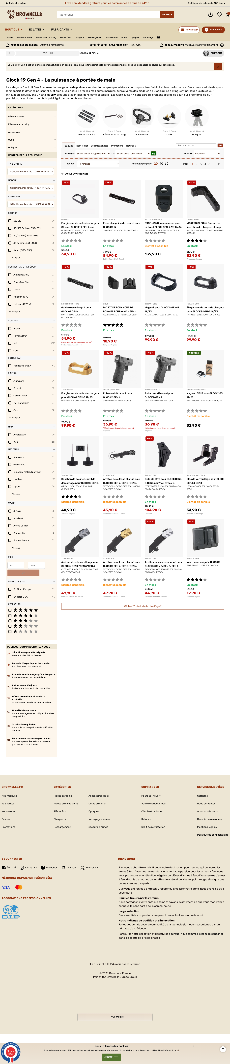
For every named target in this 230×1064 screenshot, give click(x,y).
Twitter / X (92, 860)
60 (166, 163)
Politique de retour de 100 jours (205, 3)
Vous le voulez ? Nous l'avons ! (27, 648)
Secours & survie (98, 819)
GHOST (106, 304)
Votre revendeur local (153, 796)
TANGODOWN (193, 219)
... (214, 164)
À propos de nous (206, 804)
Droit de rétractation (152, 819)
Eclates (6, 812)
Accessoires (127, 37)
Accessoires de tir (99, 788)
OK (51, 565)
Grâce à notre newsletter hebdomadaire (31, 695)
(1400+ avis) (125, 45)
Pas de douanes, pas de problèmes (29, 670)
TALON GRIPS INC (111, 390)
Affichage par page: (142, 163)
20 (156, 163)
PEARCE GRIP (193, 558)
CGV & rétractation (151, 804)
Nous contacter (204, 796)
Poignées (106, 431)
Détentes (148, 514)
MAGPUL (65, 219)
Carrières (200, 788)
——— (179, 37)
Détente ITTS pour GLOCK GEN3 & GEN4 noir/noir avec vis (162, 482)
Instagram (29, 860)
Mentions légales (205, 819)
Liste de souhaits (220, 15)
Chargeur (89, 37)
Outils (140, 37)
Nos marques (10, 788)
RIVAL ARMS (109, 219)
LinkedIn (71, 860)
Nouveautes (9, 804)
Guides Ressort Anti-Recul (113, 259)
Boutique (13, 29)
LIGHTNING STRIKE (70, 304)
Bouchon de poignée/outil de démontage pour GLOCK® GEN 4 (79, 482)
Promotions (216, 29)
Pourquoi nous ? (150, 788)
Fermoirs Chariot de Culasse (114, 514)
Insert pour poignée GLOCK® (205, 562)
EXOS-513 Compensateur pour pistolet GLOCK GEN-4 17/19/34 (162, 227)
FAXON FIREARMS (153, 219)
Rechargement (107, 37)
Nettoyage (168, 37)
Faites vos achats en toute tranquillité (31, 681)
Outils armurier (97, 796)
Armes (10, 37)
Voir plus (16, 258)
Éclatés (38, 29)
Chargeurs (57, 812)
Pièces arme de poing (52, 37)
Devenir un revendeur (208, 812)
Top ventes (8, 796)
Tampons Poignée (110, 345)
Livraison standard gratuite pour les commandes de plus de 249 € (106, 3)
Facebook (50, 860)
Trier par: (70, 163)
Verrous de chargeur (195, 259)
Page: (186, 163)
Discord (9, 860)
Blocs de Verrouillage (195, 514)
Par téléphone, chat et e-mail (26, 659)
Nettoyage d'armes (99, 812)
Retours (144, 812)
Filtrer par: (70, 153)
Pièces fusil (74, 37)
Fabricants (66, 29)
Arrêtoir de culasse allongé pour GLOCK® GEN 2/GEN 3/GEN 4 (120, 482)
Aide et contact (17, 3)
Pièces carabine (27, 37)
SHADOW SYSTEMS (196, 475)
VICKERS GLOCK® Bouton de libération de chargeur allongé (205, 227)
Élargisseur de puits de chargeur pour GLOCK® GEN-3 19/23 (205, 311)
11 (219, 164)
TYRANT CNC (151, 304)
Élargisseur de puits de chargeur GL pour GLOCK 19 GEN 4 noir (78, 227)
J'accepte (111, 1056)
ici (178, 1049)
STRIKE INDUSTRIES (196, 390)
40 (161, 163)
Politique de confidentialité (211, 827)
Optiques (153, 37)
